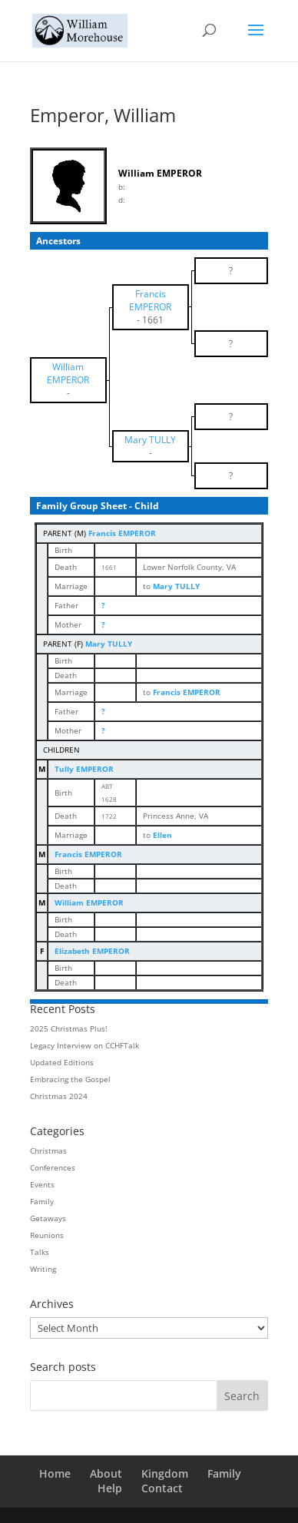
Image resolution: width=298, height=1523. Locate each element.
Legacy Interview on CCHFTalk (84, 1045)
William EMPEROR (89, 902)
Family (42, 1201)
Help (110, 1488)
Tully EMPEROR (84, 768)
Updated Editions (62, 1062)
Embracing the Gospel (70, 1079)
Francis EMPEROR (122, 533)
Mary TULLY (108, 643)
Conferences (52, 1167)
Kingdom (164, 1473)
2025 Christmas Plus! (69, 1028)
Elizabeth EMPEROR (92, 950)
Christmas (48, 1150)
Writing (43, 1268)
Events (42, 1184)
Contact (162, 1488)
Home (55, 1473)
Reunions (47, 1235)
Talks (39, 1252)
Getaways (48, 1218)
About (106, 1473)
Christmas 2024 (59, 1096)
